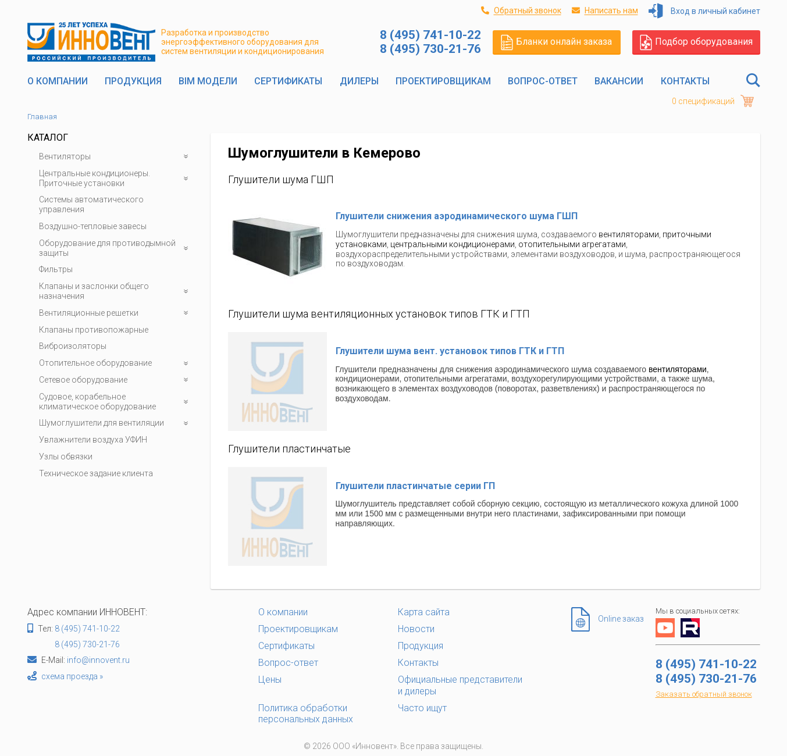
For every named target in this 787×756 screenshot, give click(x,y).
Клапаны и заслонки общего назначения (116, 291)
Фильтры (56, 269)
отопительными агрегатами (572, 244)
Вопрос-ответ (543, 81)
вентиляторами (629, 234)
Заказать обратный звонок (704, 694)
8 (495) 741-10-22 (87, 628)
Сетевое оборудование (116, 380)
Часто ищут (422, 708)
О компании (57, 81)
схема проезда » (72, 676)
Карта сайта (424, 612)
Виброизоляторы (72, 346)
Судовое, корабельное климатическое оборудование (116, 401)
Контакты (685, 81)
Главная (42, 116)
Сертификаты (288, 81)
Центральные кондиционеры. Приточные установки (116, 178)
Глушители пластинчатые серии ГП (415, 485)
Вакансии (618, 81)
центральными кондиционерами (452, 244)
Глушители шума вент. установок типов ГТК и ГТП (450, 350)
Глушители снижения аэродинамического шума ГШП (457, 216)
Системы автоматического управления (91, 204)
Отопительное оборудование (116, 363)
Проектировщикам (443, 81)
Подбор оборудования (696, 42)
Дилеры (359, 81)
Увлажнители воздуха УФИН (93, 439)
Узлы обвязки (65, 456)
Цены (270, 679)
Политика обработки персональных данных (305, 713)
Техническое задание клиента (96, 473)
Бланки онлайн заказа (556, 42)
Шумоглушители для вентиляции (116, 423)
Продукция (133, 81)
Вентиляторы (116, 156)
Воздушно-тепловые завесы (93, 226)
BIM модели (208, 81)
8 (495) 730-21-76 (87, 644)
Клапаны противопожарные (93, 329)
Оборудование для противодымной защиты (116, 248)
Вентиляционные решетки (116, 313)
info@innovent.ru (98, 660)
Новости (416, 628)
